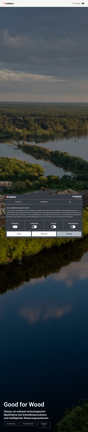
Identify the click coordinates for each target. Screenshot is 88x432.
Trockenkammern (28, 424)
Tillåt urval (44, 234)
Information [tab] (44, 201)
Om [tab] (70, 201)
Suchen (77, 3)
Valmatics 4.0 (44, 425)
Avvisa (19, 234)
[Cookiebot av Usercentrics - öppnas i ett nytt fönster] (73, 197)
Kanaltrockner (11, 424)
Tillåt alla (69, 234)
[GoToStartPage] (9, 3)
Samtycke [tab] (18, 201)
